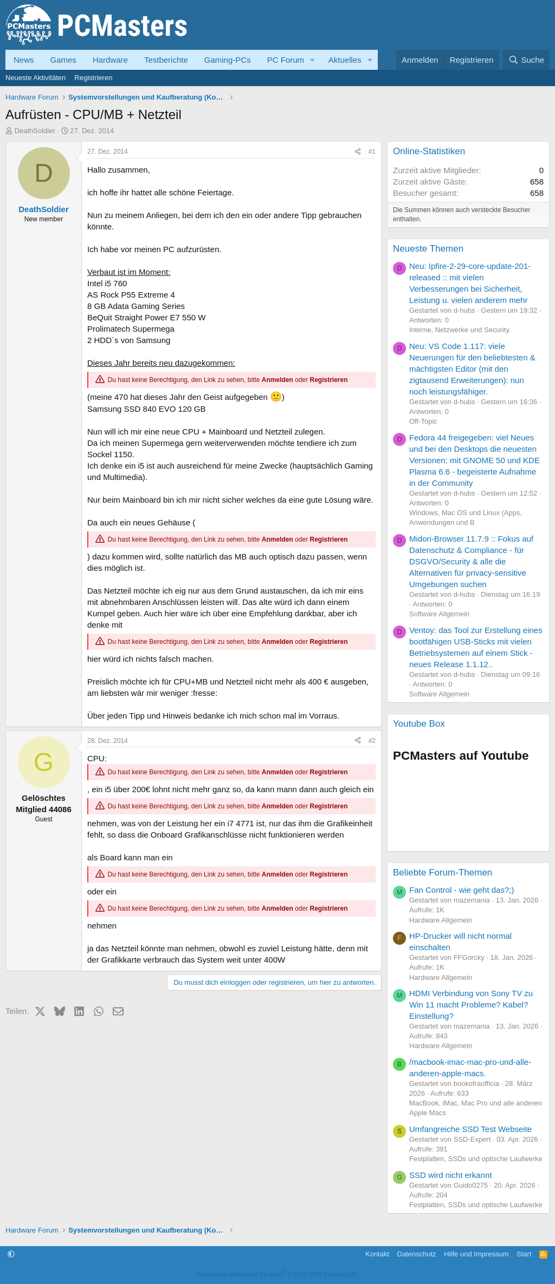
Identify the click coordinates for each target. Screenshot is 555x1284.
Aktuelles (345, 59)
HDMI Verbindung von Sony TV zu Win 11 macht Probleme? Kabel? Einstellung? (471, 1004)
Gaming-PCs (227, 59)
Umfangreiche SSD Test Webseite (470, 1129)
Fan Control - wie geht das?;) (461, 889)
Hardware (110, 59)
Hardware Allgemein (440, 920)
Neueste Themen (428, 248)
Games (63, 59)
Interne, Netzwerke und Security (459, 330)
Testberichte (166, 59)
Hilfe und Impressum (476, 1254)
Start (524, 1254)
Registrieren (93, 78)
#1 (372, 151)
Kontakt (377, 1254)
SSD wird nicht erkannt (450, 1175)
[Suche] (526, 60)
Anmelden (277, 380)
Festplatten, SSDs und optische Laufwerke (476, 1159)
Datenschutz (416, 1254)
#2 (372, 741)
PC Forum (285, 59)
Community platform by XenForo (277, 1274)
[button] (312, 60)
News (24, 59)
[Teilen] (358, 152)
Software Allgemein (439, 614)
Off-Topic (423, 421)
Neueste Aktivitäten (35, 78)
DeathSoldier (35, 131)
